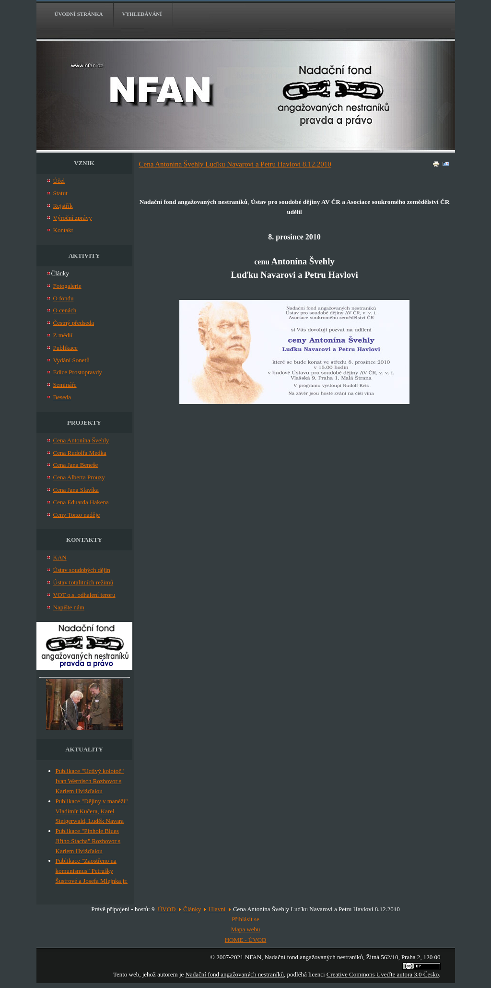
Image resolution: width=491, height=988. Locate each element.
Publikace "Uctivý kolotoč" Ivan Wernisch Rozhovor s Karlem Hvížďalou (90, 781)
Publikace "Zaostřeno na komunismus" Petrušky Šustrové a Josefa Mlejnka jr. (92, 870)
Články (192, 909)
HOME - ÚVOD (246, 939)
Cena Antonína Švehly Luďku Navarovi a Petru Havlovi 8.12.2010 (235, 164)
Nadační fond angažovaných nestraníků (235, 974)
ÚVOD (167, 909)
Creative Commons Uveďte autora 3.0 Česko (383, 974)
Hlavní (217, 909)
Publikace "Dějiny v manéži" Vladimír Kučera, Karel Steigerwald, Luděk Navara (92, 811)
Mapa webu (245, 929)
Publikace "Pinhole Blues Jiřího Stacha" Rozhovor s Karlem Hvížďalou (88, 841)
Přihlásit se (245, 919)
